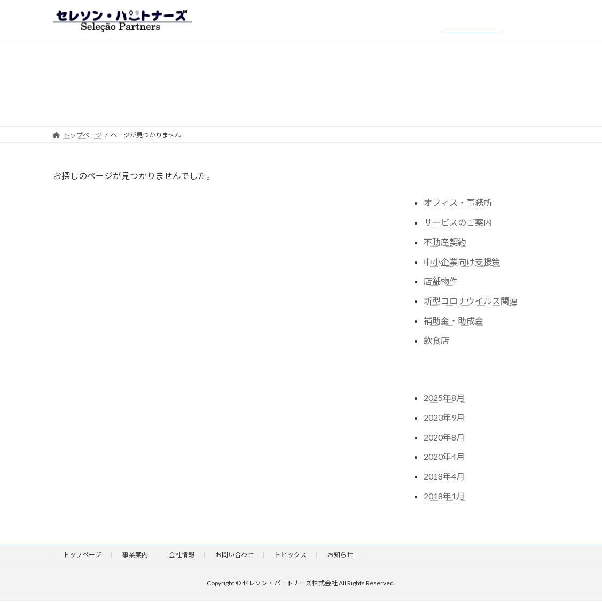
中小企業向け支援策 (462, 262)
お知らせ (340, 555)
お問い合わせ (234, 555)
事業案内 (135, 555)
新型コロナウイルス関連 (471, 301)
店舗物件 (441, 281)
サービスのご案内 (458, 222)
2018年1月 (444, 496)
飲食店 (436, 340)
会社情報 (181, 555)
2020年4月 (444, 457)
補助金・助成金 (453, 320)
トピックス (291, 555)
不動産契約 (445, 242)
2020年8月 (444, 437)
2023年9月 (444, 417)
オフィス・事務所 (458, 202)
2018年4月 (444, 476)
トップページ (82, 555)
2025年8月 (444, 397)
